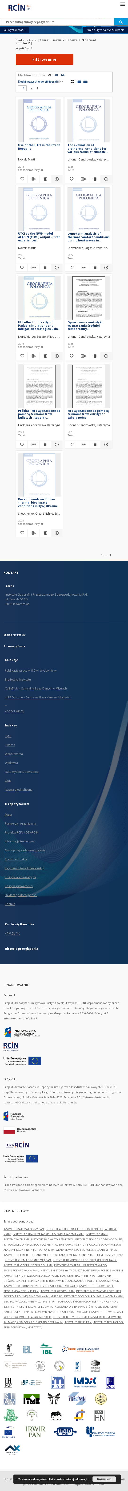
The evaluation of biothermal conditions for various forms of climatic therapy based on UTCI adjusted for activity (87, 148)
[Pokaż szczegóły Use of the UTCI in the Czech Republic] (56, 179)
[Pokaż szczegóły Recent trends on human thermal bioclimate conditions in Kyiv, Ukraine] (56, 533)
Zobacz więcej (14, 711)
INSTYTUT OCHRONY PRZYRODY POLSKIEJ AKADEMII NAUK (40, 1286)
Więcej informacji (76, 1479)
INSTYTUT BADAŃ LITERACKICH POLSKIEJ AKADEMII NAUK (48, 1234)
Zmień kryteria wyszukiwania (105, 30)
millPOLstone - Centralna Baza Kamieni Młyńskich (38, 697)
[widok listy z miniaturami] (78, 81)
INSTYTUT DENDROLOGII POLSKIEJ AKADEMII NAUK (85, 1260)
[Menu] (122, 4)
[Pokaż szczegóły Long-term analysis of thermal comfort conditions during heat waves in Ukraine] (106, 268)
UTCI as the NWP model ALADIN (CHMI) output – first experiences (39, 237)
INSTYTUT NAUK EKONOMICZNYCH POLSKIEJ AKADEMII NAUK (51, 1312)
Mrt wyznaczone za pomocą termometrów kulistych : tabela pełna (88, 414)
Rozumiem (104, 1479)
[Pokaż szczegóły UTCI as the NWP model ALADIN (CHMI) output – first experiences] (56, 268)
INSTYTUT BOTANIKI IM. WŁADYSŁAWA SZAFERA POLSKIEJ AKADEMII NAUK (71, 1249)
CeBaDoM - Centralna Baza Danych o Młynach (36, 688)
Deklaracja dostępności (21, 895)
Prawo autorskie (16, 859)
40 (56, 75)
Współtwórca (14, 754)
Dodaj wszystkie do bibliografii (41, 82)
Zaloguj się (12, 933)
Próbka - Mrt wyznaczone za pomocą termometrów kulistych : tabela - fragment (39, 414)
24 (49, 75)
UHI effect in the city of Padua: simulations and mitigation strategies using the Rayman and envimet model (39, 325)
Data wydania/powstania (22, 772)
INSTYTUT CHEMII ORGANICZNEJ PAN (28, 1260)
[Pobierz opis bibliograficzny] (33, 179)
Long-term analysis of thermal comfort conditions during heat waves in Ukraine (89, 237)
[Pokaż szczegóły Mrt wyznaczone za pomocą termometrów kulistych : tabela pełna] (106, 444)
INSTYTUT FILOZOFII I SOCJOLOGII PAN (28, 1265)
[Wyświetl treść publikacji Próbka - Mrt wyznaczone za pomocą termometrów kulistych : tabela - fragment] (45, 444)
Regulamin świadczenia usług (24, 868)
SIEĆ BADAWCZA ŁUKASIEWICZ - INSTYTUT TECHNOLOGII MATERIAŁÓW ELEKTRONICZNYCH (60, 1301)
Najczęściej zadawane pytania (25, 850)
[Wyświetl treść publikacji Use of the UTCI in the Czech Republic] (45, 179)
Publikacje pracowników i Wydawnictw (30, 671)
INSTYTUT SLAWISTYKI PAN (57, 1291)
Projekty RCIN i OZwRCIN (21, 832)
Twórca (10, 745)
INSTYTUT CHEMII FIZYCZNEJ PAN (103, 1255)
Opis (8, 781)
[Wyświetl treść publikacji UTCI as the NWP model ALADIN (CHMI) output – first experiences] (45, 268)
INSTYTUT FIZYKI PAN (78, 1322)
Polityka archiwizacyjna (20, 877)
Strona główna (15, 646)
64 (62, 75)
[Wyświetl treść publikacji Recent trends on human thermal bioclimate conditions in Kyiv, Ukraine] (45, 533)
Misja (8, 815)
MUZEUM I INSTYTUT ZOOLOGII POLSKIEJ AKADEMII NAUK (87, 1296)
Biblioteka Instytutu (18, 679)
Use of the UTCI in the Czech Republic (39, 146)
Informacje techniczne (20, 841)
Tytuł (8, 736)
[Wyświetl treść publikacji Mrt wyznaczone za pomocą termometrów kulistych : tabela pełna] (94, 444)
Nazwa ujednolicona (18, 790)
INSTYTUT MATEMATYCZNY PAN (24, 1229)
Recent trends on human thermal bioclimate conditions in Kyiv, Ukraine (38, 502)
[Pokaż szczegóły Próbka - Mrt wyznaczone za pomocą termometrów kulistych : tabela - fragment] (56, 444)
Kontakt (10, 904)
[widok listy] (85, 81)
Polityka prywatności (19, 886)
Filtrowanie (44, 59)
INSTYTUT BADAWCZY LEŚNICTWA (52, 1239)
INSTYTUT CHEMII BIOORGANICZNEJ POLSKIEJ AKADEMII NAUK (42, 1255)
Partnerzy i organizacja (20, 824)
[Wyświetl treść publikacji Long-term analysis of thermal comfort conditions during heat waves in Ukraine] (94, 268)
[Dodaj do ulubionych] (21, 179)
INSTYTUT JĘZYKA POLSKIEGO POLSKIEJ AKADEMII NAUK (48, 1275)
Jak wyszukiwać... (14, 30)
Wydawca (11, 763)
